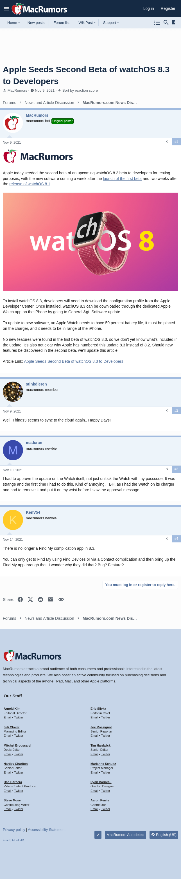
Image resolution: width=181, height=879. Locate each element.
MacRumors (17, 90)
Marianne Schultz (103, 763)
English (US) (164, 835)
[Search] (166, 23)
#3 (176, 469)
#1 (176, 142)
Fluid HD (18, 840)
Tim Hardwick (100, 745)
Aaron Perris (99, 800)
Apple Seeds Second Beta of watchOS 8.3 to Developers (73, 361)
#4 (176, 539)
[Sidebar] (174, 22)
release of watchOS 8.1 (29, 184)
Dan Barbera (13, 782)
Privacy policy (14, 830)
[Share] (167, 141)
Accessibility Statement (46, 830)
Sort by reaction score (80, 90)
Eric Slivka (98, 708)
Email (8, 717)
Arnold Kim (12, 708)
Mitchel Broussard (17, 745)
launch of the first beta (122, 178)
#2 (176, 411)
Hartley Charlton (16, 763)
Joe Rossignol (101, 727)
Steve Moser (13, 800)
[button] (6, 8)
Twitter (18, 717)
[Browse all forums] (157, 23)
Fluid (6, 840)
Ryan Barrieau (101, 782)
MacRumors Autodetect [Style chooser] (125, 835)
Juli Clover (11, 727)
